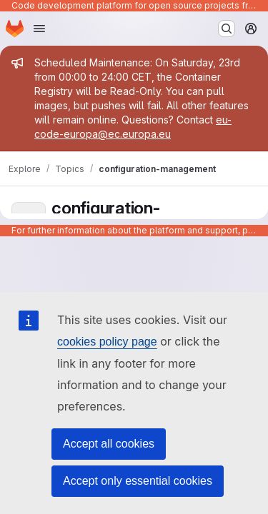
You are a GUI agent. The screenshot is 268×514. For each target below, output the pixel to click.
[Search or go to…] (226, 28)
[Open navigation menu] (39, 28)
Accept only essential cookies (137, 481)
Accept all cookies (108, 444)
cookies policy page (107, 342)
